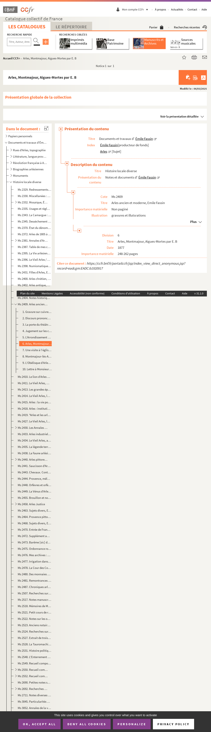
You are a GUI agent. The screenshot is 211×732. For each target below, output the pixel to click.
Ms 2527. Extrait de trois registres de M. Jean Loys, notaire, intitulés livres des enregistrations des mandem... (34, 638)
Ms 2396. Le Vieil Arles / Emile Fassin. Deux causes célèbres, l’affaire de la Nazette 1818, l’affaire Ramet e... (34, 260)
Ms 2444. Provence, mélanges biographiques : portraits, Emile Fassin (34, 479)
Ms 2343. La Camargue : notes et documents (34, 215)
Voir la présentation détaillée (179, 116)
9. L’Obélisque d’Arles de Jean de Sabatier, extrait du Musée (37, 363)
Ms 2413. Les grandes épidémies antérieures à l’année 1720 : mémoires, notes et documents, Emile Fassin (34, 389)
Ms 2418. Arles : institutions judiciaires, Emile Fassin (34, 408)
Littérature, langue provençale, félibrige (30, 156)
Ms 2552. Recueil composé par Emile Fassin (33, 676)
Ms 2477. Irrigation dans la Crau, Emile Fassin (34, 561)
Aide (204, 9)
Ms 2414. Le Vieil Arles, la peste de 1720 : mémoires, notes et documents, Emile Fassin (34, 396)
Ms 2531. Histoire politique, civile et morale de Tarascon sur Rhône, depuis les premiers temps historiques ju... (34, 650)
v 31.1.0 (198, 293)
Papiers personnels (20, 136)
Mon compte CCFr (136, 9)
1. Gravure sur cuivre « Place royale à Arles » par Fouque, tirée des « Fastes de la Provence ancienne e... (37, 312)
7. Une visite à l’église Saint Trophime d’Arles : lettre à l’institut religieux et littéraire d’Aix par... (37, 350)
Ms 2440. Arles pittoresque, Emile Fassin (33, 459)
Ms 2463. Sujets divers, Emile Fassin (34, 510)
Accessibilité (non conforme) (87, 293)
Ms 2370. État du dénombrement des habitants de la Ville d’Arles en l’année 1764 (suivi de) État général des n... (34, 228)
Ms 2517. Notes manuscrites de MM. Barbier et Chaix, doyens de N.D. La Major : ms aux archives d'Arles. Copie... (34, 600)
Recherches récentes (190, 27)
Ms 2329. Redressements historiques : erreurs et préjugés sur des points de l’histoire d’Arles (34, 189)
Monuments (20, 176)
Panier (156, 27)
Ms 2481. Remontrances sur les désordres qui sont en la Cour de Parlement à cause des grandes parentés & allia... (34, 580)
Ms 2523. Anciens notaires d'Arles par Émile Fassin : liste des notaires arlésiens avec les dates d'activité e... (34, 625)
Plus (193, 221)
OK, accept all (39, 724)
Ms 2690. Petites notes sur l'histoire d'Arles (34, 682)
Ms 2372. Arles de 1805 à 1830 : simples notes (34, 234)
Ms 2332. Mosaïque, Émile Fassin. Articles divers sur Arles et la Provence (33, 202)
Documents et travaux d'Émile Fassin (27, 142)
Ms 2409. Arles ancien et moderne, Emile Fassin (33, 304)
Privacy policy (173, 724)
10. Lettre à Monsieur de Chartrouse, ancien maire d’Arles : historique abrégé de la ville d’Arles (37, 369)
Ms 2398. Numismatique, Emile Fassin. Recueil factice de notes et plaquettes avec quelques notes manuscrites (34, 266)
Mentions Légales (52, 293)
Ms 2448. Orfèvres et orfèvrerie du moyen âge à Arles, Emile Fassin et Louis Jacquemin (34, 485)
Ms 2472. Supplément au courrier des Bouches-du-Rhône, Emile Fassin (34, 536)
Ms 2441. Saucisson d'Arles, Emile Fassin (34, 466)
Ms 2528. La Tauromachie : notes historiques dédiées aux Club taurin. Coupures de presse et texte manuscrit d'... (34, 644)
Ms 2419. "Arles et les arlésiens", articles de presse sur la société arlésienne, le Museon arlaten (34, 415)
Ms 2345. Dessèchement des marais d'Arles (34, 221)
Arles (103, 151)
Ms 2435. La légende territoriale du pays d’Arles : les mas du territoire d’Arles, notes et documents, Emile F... (34, 447)
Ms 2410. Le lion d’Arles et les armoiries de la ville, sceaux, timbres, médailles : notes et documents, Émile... (34, 377)
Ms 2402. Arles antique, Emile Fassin (34, 285)
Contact (192, 9)
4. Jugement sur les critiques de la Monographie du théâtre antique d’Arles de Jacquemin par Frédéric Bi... (37, 331)
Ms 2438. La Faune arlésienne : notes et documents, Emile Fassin (34, 453)
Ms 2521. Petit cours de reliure (34, 612)
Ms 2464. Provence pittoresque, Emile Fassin (34, 517)
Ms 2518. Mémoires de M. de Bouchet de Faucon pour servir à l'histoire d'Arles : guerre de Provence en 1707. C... (34, 606)
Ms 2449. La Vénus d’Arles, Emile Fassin (34, 491)
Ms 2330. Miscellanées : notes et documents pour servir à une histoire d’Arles (34, 196)
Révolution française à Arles (30, 163)
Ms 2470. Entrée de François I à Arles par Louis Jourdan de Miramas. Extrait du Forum (34, 529)
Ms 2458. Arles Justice (31, 504)
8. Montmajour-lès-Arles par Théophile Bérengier (37, 356)
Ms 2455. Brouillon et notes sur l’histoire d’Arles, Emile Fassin (34, 498)
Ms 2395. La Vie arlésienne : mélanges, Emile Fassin (34, 253)
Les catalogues (26, 26)
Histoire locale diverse (27, 182)
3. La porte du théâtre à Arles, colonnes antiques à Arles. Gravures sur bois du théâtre (37, 324)
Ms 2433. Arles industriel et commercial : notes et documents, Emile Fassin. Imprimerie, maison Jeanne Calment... (34, 434)
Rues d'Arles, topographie (29, 150)
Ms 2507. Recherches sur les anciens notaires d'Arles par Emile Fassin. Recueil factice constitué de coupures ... (34, 593)
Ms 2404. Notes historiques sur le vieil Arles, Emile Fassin (34, 298)
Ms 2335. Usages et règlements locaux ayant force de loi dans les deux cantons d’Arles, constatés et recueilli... (34, 209)
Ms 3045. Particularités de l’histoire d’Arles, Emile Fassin (34, 701)
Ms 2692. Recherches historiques (33, 689)
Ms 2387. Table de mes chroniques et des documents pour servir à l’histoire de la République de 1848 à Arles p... (34, 247)
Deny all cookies (86, 724)
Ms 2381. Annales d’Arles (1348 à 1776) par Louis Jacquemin (33, 240)
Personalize (131, 724)
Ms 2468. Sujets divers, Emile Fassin (34, 523)
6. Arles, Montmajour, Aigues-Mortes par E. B (37, 344)
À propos (160, 9)
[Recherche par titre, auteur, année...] (19, 42)
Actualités (177, 9)
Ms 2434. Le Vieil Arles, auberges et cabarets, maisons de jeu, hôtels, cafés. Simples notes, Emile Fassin (34, 440)
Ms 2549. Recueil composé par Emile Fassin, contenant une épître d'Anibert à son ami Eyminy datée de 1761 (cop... (34, 663)
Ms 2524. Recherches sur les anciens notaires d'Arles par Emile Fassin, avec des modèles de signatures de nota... (34, 631)
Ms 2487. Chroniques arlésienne (34, 587)
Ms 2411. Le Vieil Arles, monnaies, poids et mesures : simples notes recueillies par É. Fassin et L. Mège (34, 383)
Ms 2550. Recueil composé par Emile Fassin (33, 670)
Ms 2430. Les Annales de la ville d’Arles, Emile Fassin (33, 428)
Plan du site (27, 293)
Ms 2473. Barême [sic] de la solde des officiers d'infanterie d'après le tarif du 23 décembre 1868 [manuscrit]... (34, 542)
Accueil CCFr (11, 58)
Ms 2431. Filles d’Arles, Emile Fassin (34, 272)
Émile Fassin (144, 138)
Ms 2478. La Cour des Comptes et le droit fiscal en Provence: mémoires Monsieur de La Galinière (34, 568)
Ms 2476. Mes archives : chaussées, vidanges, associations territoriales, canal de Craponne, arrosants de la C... (34, 555)
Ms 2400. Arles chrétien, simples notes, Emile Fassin (34, 279)
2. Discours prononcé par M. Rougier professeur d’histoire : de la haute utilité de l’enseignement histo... (37, 318)
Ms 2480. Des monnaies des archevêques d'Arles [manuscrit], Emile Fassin (34, 574)
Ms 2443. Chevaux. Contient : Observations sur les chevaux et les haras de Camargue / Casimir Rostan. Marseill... (34, 472)
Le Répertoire (71, 27)
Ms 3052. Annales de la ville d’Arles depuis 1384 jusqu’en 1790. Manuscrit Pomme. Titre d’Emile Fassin (34, 708)
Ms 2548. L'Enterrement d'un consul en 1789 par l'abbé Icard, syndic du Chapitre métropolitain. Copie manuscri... (34, 657)
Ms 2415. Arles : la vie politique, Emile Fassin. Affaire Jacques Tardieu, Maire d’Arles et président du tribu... (34, 402)
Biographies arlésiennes (28, 169)
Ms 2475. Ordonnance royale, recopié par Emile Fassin (34, 549)
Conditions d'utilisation (125, 293)
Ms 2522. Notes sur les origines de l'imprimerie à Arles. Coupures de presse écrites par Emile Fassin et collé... (34, 619)
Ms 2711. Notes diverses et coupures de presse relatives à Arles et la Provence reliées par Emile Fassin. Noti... (34, 695)
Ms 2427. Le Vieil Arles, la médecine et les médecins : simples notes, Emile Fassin (34, 421)
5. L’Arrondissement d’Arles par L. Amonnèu (37, 337)
